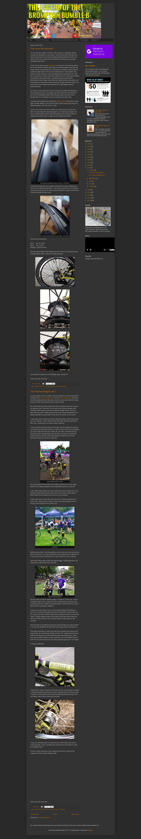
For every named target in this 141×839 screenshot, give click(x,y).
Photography (84, 40)
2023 (89, 152)
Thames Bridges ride (47, 398)
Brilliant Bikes (61, 101)
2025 (89, 146)
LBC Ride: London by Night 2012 (101, 111)
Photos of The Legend (42, 40)
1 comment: (35, 806)
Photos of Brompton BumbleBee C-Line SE (65, 40)
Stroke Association (65, 398)
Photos (48, 386)
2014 (89, 195)
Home (30, 40)
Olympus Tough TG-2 (40, 386)
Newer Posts (35, 814)
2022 (89, 154)
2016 (89, 190)
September (92, 178)
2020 (89, 160)
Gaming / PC (95, 40)
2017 (89, 168)
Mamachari (52, 65)
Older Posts (75, 814)
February (92, 186)
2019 (89, 162)
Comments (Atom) (44, 817)
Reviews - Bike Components (58, 386)
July (90, 181)
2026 (89, 144)
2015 (89, 192)
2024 (89, 149)
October (91, 170)
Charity (36, 809)
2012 (89, 200)
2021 (89, 157)
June (90, 184)
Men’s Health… (91, 66)
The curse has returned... (42, 48)
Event (40, 809)
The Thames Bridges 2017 (43, 391)
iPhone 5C (45, 809)
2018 (89, 165)
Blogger (90, 830)
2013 (89, 197)
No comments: (36, 383)
